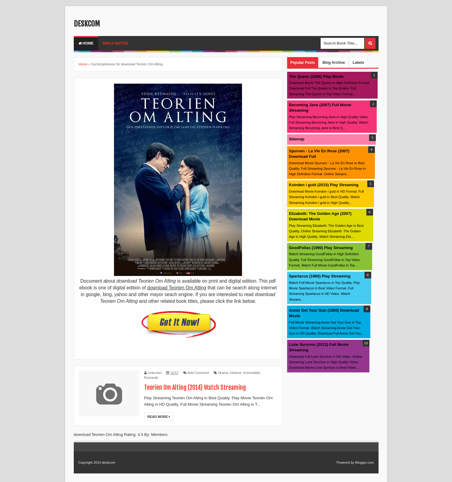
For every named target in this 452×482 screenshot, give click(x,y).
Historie (235, 373)
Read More (159, 417)
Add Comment (198, 373)
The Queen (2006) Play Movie (316, 76)
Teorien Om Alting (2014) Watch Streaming (195, 387)
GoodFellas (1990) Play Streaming (321, 247)
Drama (223, 373)
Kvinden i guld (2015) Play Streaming (323, 185)
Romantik (151, 377)
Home (86, 43)
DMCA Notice (115, 43)
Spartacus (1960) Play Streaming (320, 276)
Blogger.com (364, 462)
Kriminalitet (251, 373)
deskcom (87, 23)
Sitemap (296, 139)
